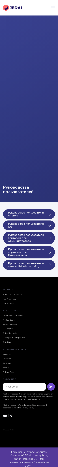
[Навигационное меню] (53, 7)
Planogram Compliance (14, 337)
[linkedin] (10, 416)
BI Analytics (8, 329)
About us (7, 354)
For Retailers (8, 303)
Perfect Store (9, 320)
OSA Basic (7, 342)
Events (6, 367)
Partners (7, 363)
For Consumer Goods (12, 294)
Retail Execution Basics (13, 315)
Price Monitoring (10, 333)
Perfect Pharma (10, 324)
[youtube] (5, 416)
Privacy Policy (9, 372)
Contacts (7, 358)
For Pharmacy (9, 299)
